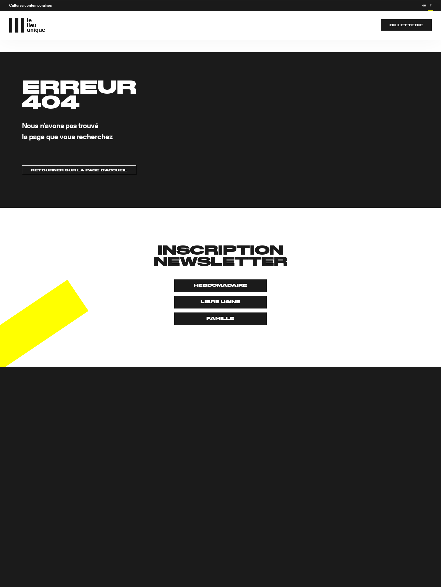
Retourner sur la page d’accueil (79, 170)
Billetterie (406, 25)
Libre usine (220, 302)
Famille (220, 318)
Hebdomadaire (220, 285)
